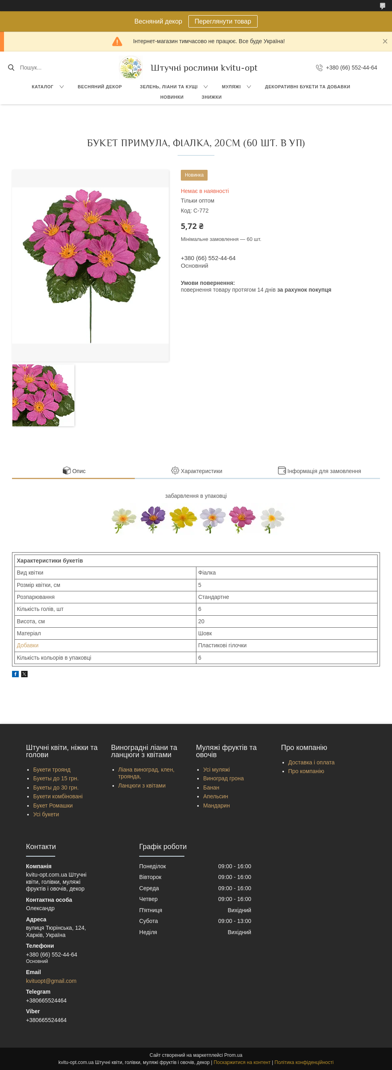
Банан (211, 787)
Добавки (27, 645)
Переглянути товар (223, 21)
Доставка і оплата (311, 762)
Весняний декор (100, 86)
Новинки (172, 97)
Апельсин (215, 796)
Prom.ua (233, 1055)
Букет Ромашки (53, 805)
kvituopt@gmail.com (51, 981)
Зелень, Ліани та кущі (169, 86)
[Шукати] (11, 67)
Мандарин (216, 805)
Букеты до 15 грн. (56, 778)
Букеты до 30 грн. (56, 787)
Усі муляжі (216, 769)
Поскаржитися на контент (242, 1062)
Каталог (42, 86)
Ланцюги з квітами (142, 785)
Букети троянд (51, 769)
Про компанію (306, 771)
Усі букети (46, 814)
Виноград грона (223, 778)
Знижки (212, 97)
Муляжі (231, 86)
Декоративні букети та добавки (307, 86)
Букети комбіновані (58, 796)
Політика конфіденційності (304, 1062)
